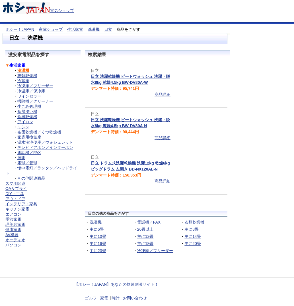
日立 (108, 29)
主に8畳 (191, 229)
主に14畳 (192, 236)
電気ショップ (62, 10)
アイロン (25, 121)
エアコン (13, 214)
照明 (21, 157)
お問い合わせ (135, 298)
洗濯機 (94, 29)
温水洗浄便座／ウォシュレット (45, 142)
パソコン (13, 245)
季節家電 (13, 219)
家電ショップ (51, 29)
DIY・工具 (14, 193)
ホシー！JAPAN (20, 29)
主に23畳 (98, 250)
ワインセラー (29, 96)
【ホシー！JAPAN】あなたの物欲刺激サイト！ (116, 284)
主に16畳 (98, 243)
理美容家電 (15, 224)
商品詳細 (162, 94)
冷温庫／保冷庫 (31, 91)
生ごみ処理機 (29, 106)
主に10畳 (98, 236)
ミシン (23, 127)
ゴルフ (91, 298)
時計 (116, 298)
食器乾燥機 (27, 116)
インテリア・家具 (21, 204)
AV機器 (11, 234)
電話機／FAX (149, 222)
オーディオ (15, 240)
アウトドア (15, 198)
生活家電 (75, 29)
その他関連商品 (31, 178)
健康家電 (13, 229)
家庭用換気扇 (29, 137)
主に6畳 (97, 229)
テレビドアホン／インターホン (45, 147)
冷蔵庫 (23, 80)
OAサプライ (16, 188)
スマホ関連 (15, 183)
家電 (104, 298)
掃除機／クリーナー (35, 101)
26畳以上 (145, 229)
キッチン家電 (17, 209)
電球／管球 (27, 163)
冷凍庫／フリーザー (155, 250)
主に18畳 (145, 243)
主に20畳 (192, 243)
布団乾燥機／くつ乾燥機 (39, 132)
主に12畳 (145, 236)
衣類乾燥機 (194, 222)
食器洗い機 (27, 111)
